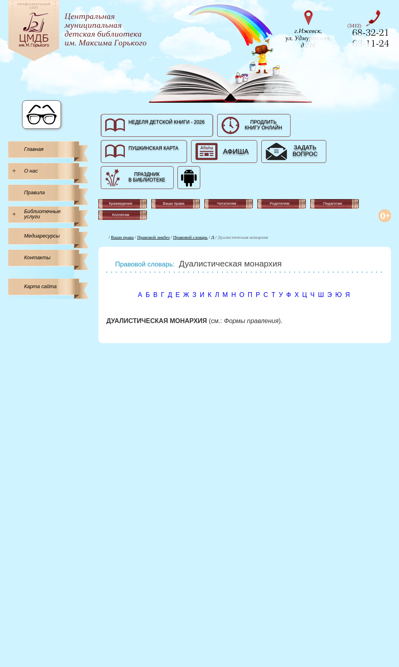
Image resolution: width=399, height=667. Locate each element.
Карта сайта (40, 286)
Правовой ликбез (153, 237)
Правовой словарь (190, 237)
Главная (33, 149)
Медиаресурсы (42, 236)
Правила (34, 192)
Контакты (37, 257)
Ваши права (122, 237)
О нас (31, 171)
